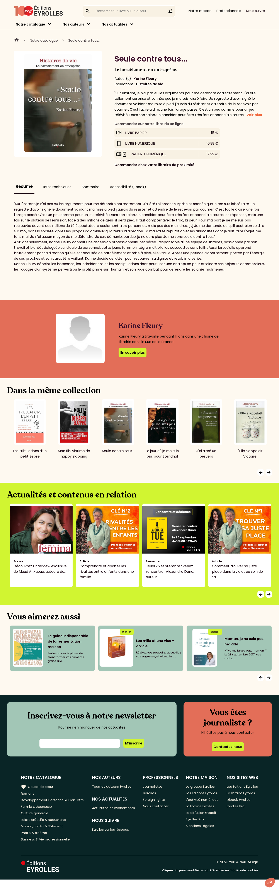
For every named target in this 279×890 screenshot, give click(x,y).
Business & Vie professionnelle (46, 849)
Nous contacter (156, 808)
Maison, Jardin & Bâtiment (43, 835)
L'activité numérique (194, 809)
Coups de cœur (37, 786)
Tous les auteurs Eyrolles (114, 786)
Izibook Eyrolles (239, 806)
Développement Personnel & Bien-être (46, 803)
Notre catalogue (30, 24)
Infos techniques (57, 186)
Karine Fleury (145, 78)
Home (16, 40)
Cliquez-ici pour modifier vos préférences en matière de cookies (210, 881)
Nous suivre (255, 10)
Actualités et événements (104, 811)
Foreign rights (155, 800)
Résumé (24, 186)
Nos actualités (114, 24)
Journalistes (153, 786)
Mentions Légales (200, 840)
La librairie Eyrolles (201, 818)
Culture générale (35, 820)
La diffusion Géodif (200, 826)
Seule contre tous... (84, 40)
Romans (28, 793)
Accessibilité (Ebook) (128, 186)
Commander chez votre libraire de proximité (154, 164)
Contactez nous (227, 746)
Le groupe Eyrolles (200, 786)
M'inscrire (133, 743)
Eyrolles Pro (195, 833)
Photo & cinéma (34, 842)
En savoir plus (132, 352)
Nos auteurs (73, 24)
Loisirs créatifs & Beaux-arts (45, 827)
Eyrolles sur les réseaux (113, 836)
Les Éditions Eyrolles (195, 796)
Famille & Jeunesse (37, 813)
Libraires (150, 793)
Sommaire (90, 186)
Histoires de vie (149, 84)
